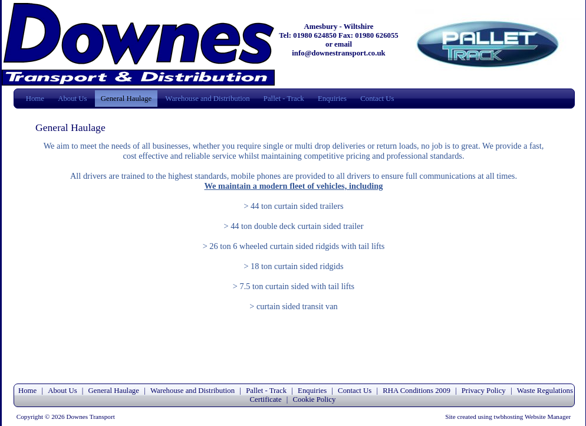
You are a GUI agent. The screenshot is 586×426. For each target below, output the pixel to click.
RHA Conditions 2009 (416, 390)
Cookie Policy (314, 399)
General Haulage (126, 98)
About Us (72, 98)
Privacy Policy (485, 390)
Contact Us (377, 98)
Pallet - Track (284, 98)
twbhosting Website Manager (532, 416)
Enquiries (332, 98)
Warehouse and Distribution (207, 98)
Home (35, 98)
